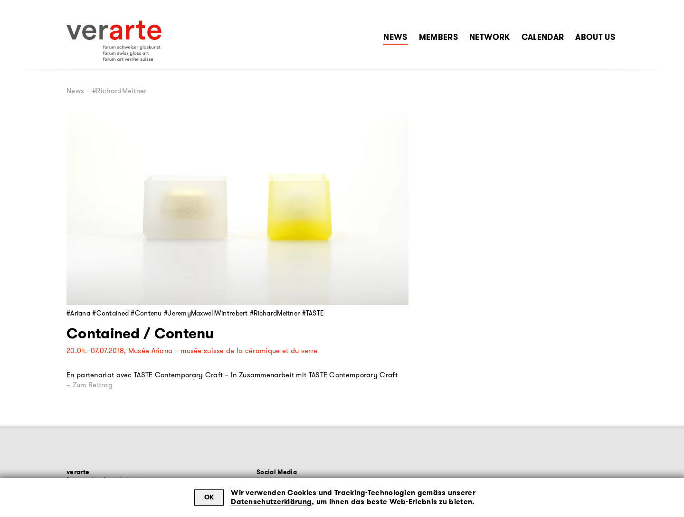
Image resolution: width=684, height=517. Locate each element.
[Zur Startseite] (114, 41)
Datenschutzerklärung (271, 502)
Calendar (543, 37)
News (395, 37)
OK (209, 497)
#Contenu (146, 313)
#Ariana (78, 313)
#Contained (110, 313)
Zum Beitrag (93, 385)
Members (438, 37)
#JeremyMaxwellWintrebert (206, 313)
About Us (595, 37)
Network (489, 37)
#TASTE (313, 313)
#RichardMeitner (275, 313)
